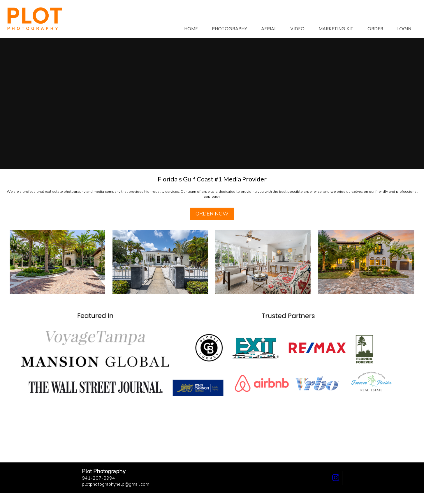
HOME (191, 28)
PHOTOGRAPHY (229, 28)
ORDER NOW (212, 213)
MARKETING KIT (336, 28)
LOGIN (404, 28)
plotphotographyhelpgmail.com (115, 484)
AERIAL (268, 28)
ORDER (375, 28)
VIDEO (297, 28)
